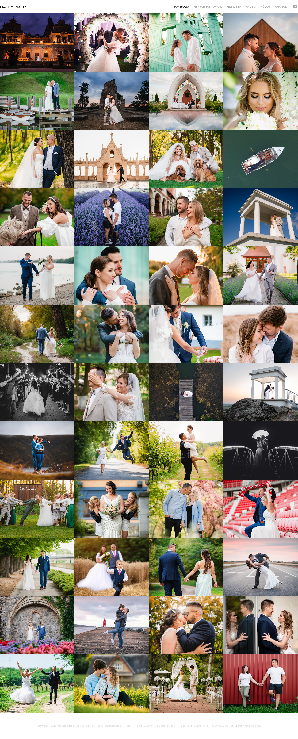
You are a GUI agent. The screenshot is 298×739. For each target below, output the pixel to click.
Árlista (251, 7)
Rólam (265, 7)
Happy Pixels (14, 7)
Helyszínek (233, 7)
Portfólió (181, 7)
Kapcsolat (282, 7)
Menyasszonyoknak (208, 7)
